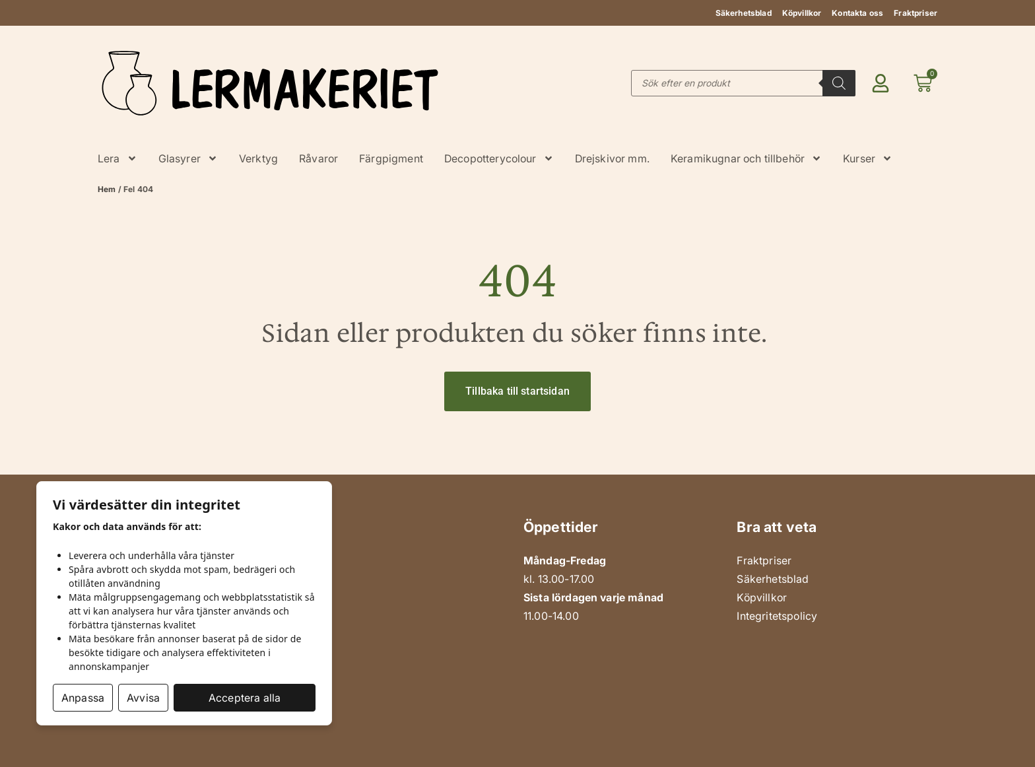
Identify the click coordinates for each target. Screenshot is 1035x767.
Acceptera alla (245, 697)
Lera (117, 158)
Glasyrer (188, 158)
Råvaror (318, 158)
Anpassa (82, 697)
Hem (107, 189)
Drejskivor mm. (612, 158)
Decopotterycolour (499, 158)
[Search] (838, 83)
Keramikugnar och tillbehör (746, 158)
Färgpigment (391, 158)
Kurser (867, 158)
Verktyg (258, 158)
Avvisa (143, 697)
